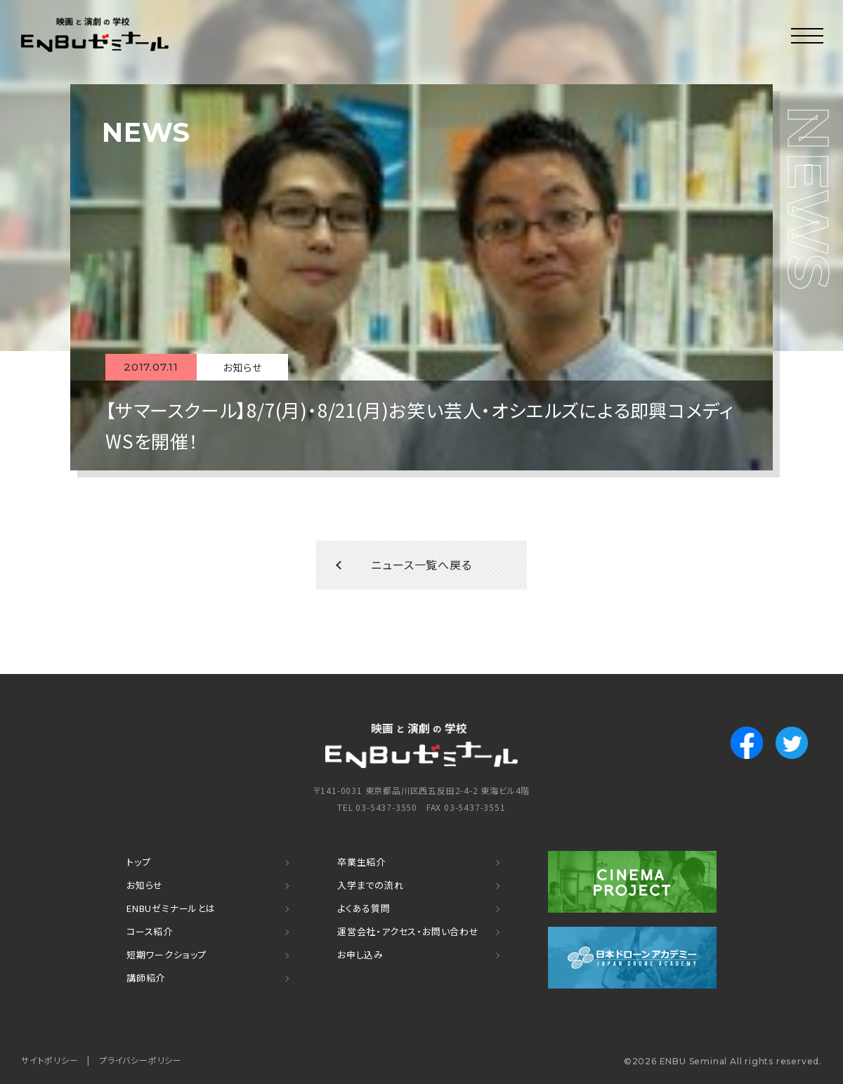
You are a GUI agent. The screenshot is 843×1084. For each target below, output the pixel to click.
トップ (138, 862)
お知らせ (144, 885)
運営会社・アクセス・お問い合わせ (408, 932)
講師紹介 (145, 978)
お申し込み (360, 955)
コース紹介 (149, 932)
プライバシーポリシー (140, 1060)
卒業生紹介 (361, 862)
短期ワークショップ (166, 955)
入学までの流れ (370, 885)
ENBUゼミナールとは (171, 909)
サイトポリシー (50, 1060)
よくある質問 (364, 909)
